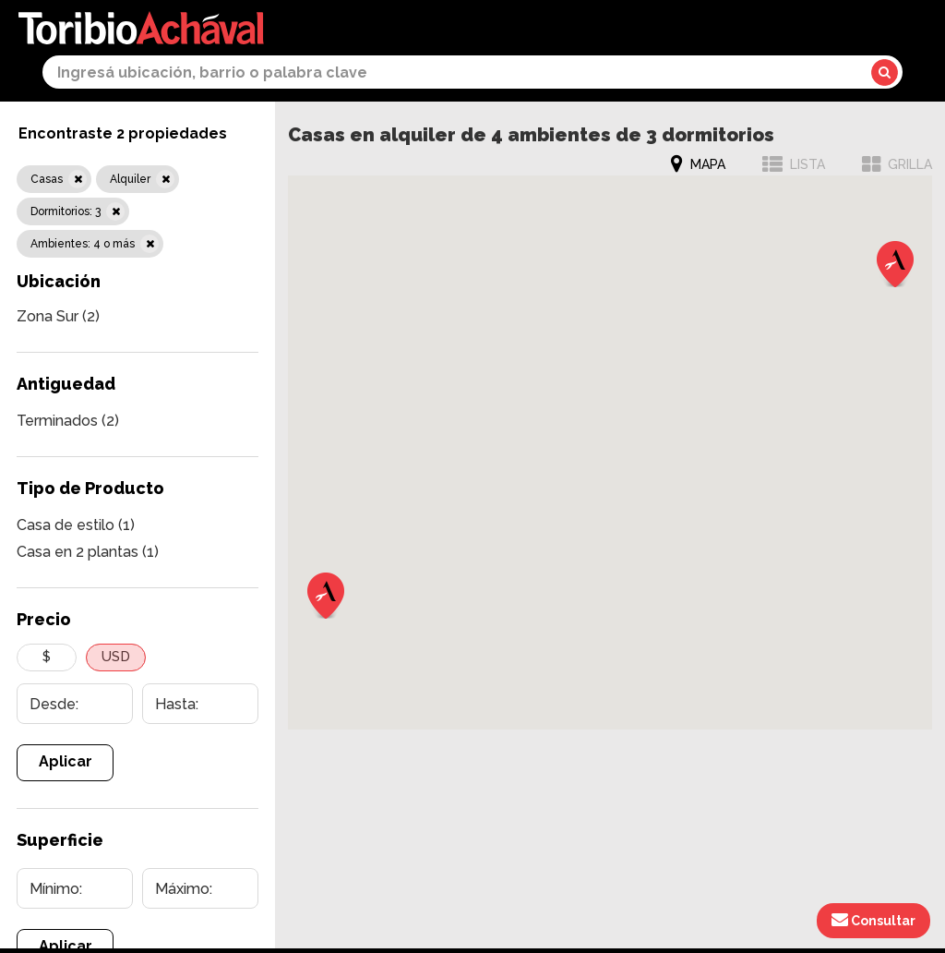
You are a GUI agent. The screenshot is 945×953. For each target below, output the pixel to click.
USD (116, 656)
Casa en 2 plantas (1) (88, 552)
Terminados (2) (68, 420)
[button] (325, 596)
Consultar (873, 919)
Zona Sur (58, 316)
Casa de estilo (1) (76, 525)
